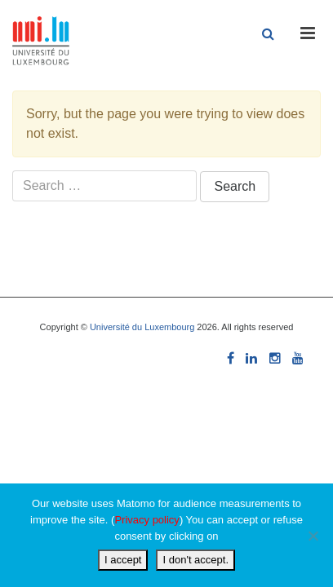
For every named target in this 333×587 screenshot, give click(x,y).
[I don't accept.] (312, 535)
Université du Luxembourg (142, 327)
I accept (123, 560)
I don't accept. (195, 560)
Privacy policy (146, 520)
